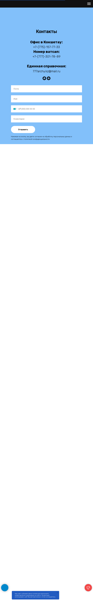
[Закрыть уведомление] (57, 593)
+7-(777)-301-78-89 (46, 56)
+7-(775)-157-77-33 (46, 47)
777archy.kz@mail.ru (46, 71)
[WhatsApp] (44, 78)
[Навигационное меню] (89, 4)
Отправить (23, 129)
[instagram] (48, 78)
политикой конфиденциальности (37, 139)
